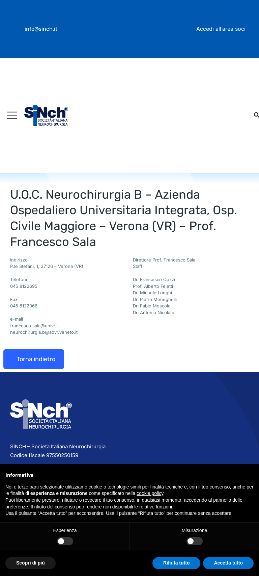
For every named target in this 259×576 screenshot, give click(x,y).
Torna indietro (36, 359)
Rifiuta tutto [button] (176, 563)
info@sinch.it (41, 29)
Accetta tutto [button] (228, 563)
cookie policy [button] (150, 493)
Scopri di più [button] (30, 563)
